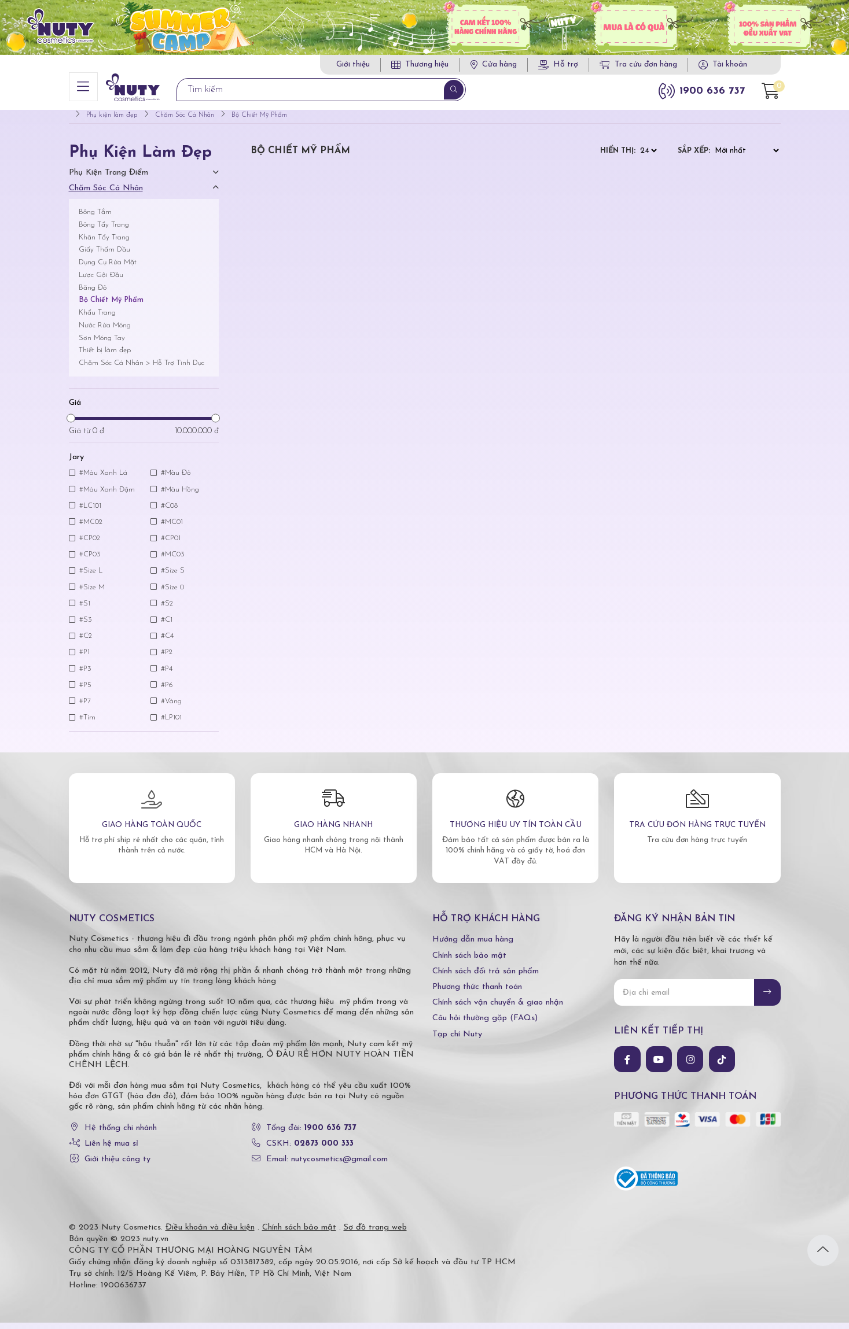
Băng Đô (92, 294)
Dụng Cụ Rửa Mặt (108, 268)
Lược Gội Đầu (101, 281)
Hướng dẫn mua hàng (472, 946)
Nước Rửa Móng (105, 331)
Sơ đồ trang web (375, 1234)
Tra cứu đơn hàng (638, 64)
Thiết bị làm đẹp (105, 356)
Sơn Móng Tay (102, 344)
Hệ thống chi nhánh (120, 1134)
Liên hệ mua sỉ (111, 1150)
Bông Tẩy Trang (104, 231)
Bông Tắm (95, 218)
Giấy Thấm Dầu (104, 256)
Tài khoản (729, 64)
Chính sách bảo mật (469, 962)
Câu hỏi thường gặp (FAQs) (485, 1024)
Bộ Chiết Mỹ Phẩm (111, 306)
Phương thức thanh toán (477, 993)
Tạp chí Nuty (457, 1040)
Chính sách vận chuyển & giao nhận (497, 1009)
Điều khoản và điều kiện (210, 1234)
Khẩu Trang (97, 319)
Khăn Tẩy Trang (104, 244)
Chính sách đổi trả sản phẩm (485, 977)
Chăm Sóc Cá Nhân (106, 194)
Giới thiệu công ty (117, 1165)
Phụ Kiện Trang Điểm (108, 179)
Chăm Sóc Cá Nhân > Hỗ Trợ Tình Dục (141, 369)
